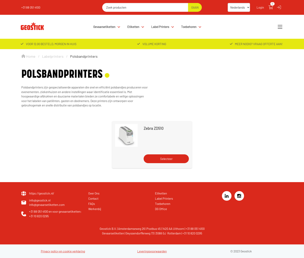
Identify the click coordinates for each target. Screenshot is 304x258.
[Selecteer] (166, 158)
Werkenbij (94, 209)
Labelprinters (53, 56)
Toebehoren (188, 27)
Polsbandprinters (84, 56)
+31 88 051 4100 (30, 7)
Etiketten (133, 27)
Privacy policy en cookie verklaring (63, 251)
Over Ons (93, 193)
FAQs (91, 203)
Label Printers (160, 27)
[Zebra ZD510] (126, 135)
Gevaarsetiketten (104, 27)
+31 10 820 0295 (39, 216)
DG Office (161, 209)
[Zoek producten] (145, 7)
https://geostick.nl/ (41, 193)
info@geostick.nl (39, 200)
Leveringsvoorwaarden (152, 251)
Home (28, 56)
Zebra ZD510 (154, 128)
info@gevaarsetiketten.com (47, 204)
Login (260, 7)
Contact (93, 198)
